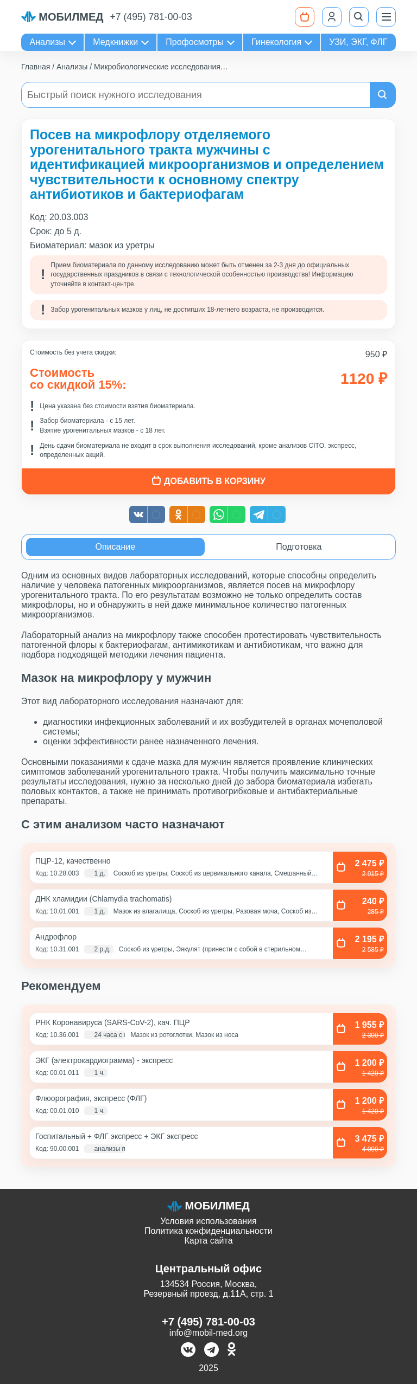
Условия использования (208, 1221)
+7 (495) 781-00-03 (151, 16)
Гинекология (276, 42)
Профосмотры (195, 42)
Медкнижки (115, 42)
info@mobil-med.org (208, 1332)
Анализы (48, 42)
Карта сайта (208, 1240)
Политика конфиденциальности (208, 1230)
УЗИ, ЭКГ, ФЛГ (358, 42)
